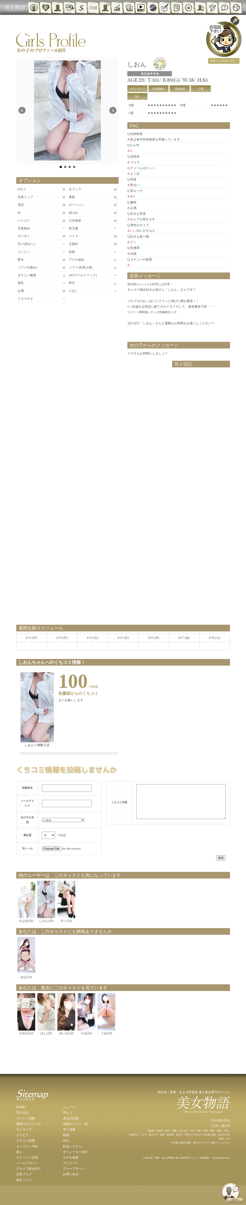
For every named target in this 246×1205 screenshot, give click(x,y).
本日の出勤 (71, 1118)
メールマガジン (27, 1163)
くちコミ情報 (25, 1140)
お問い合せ (71, 1174)
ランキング (24, 1129)
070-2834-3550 (220, 1120)
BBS (66, 1140)
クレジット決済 (27, 1157)
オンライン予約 (27, 1146)
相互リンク (24, 1180)
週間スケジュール (28, 1124)
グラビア (22, 1135)
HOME (20, 1107)
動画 (66, 1135)
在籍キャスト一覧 (75, 1124)
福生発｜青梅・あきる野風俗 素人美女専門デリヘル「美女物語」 (178, 1158)
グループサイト (74, 1168)
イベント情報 (25, 1118)
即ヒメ (67, 1112)
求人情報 (69, 1129)
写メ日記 (22, 1112)
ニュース (69, 1107)
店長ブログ (24, 1174)
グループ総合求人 (28, 1168)
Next (112, 110)
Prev (22, 110)
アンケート (71, 1163)
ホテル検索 (71, 1157)
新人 (19, 1152)
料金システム (72, 1146)
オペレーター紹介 (75, 1152)
